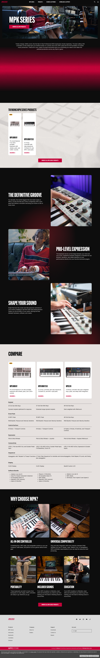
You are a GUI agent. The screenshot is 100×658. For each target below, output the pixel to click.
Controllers (10, 633)
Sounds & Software (51, 2)
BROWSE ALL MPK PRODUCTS (19, 27)
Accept (90, 655)
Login (75, 625)
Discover (12, 148)
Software (10, 635)
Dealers (31, 627)
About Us (32, 625)
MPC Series (32, 2)
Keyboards (10, 630)
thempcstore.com (87, 643)
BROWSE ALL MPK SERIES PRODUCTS (50, 600)
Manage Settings (83, 655)
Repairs (52, 630)
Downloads (53, 625)
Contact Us (53, 627)
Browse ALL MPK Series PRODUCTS (50, 155)
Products (41, 2)
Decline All (96, 655)
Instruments (10, 627)
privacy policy (33, 652)
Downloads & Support (65, 2)
